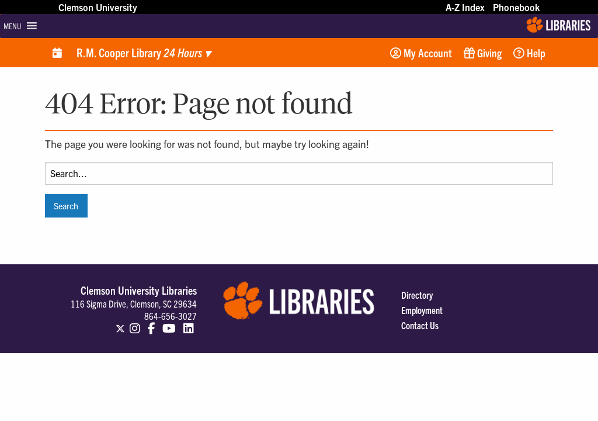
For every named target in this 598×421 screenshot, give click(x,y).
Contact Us (420, 325)
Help (529, 53)
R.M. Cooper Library (143, 52)
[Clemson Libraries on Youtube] (169, 323)
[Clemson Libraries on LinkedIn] (188, 323)
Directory (417, 295)
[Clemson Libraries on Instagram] (135, 323)
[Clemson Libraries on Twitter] (120, 323)
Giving (483, 53)
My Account (421, 53)
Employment (422, 310)
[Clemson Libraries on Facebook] (151, 323)
